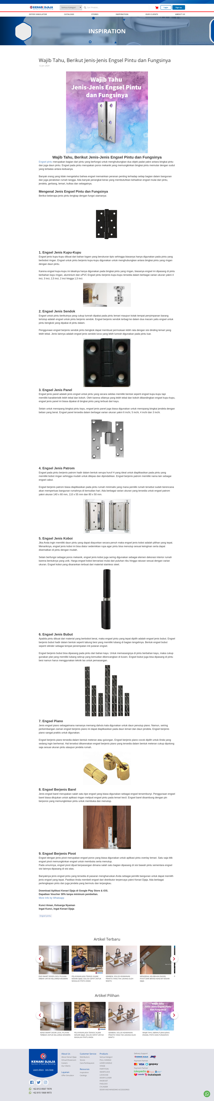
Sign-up (179, 7)
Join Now (49, 1069)
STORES (94, 14)
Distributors (85, 1057)
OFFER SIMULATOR (38, 14)
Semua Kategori (106, 1057)
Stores (82, 1060)
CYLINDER (104, 1087)
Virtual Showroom (68, 1060)
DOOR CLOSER (106, 1078)
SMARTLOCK (105, 1072)
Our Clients (65, 1066)
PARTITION (104, 1069)
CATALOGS (69, 14)
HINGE (102, 1066)
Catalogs (83, 1075)
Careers (64, 1063)
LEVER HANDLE (106, 1063)
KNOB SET (104, 1081)
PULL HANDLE (105, 1060)
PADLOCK (104, 1084)
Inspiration (84, 1072)
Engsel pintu (45, 161)
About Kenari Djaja (68, 1057)
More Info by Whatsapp (51, 898)
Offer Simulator (67, 1075)
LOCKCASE (104, 1075)
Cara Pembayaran (87, 1063)
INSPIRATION (122, 14)
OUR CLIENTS (151, 14)
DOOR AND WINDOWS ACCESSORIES (114, 1089)
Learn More (38, 1069)
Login (166, 7)
